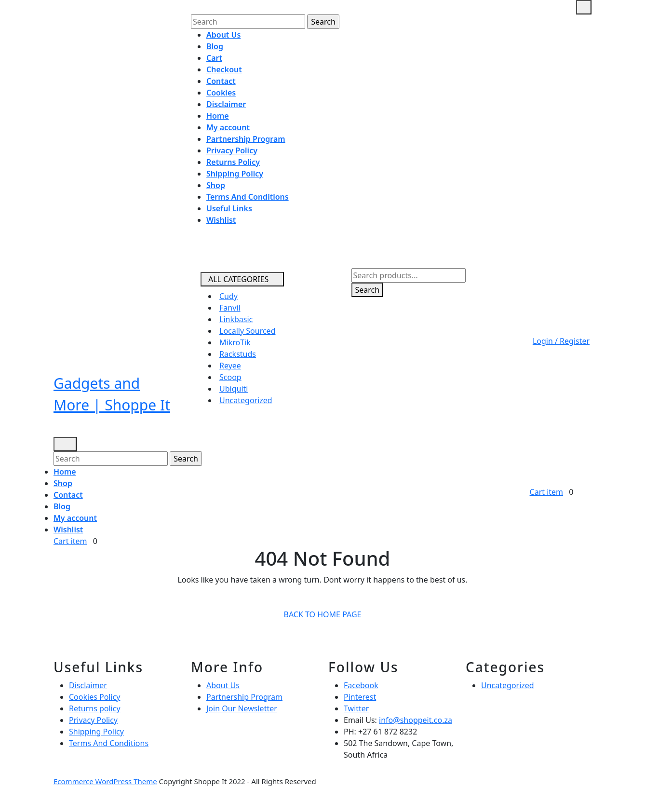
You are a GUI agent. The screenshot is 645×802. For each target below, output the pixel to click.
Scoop (230, 377)
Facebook (361, 685)
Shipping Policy (234, 173)
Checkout (224, 69)
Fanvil (230, 307)
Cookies (221, 92)
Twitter (356, 708)
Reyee (230, 365)
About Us (223, 34)
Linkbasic (236, 319)
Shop (215, 185)
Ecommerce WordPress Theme (105, 781)
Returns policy (95, 708)
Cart (214, 58)
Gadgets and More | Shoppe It (112, 394)
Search (367, 290)
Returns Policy (233, 162)
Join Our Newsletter (241, 708)
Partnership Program (245, 139)
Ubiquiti (233, 388)
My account (228, 127)
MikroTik (235, 342)
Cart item (72, 541)
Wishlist (221, 220)
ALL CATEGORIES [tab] (238, 279)
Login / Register (551, 341)
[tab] (583, 7)
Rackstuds (237, 354)
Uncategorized (245, 400)
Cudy (228, 296)
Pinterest (360, 697)
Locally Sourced (247, 331)
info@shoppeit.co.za (415, 720)
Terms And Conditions (247, 196)
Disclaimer (226, 104)
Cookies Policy (94, 697)
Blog (214, 46)
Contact (221, 81)
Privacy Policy (231, 150)
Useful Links (229, 208)
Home (217, 115)
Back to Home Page (326, 616)
